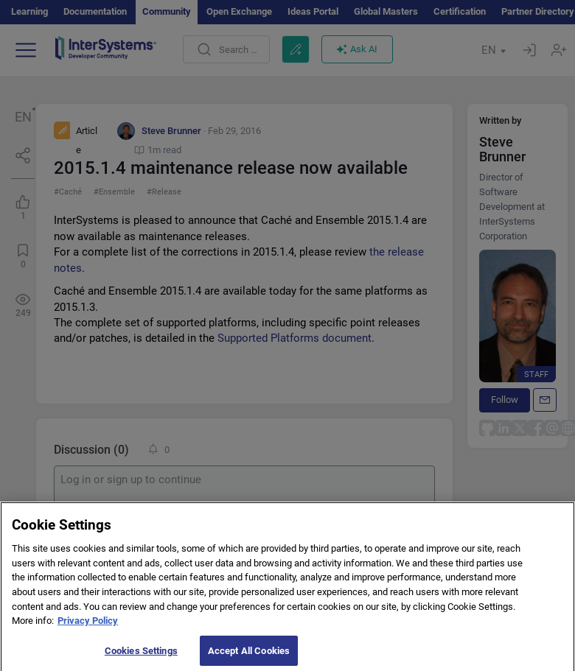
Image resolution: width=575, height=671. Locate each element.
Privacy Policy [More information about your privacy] (88, 626)
